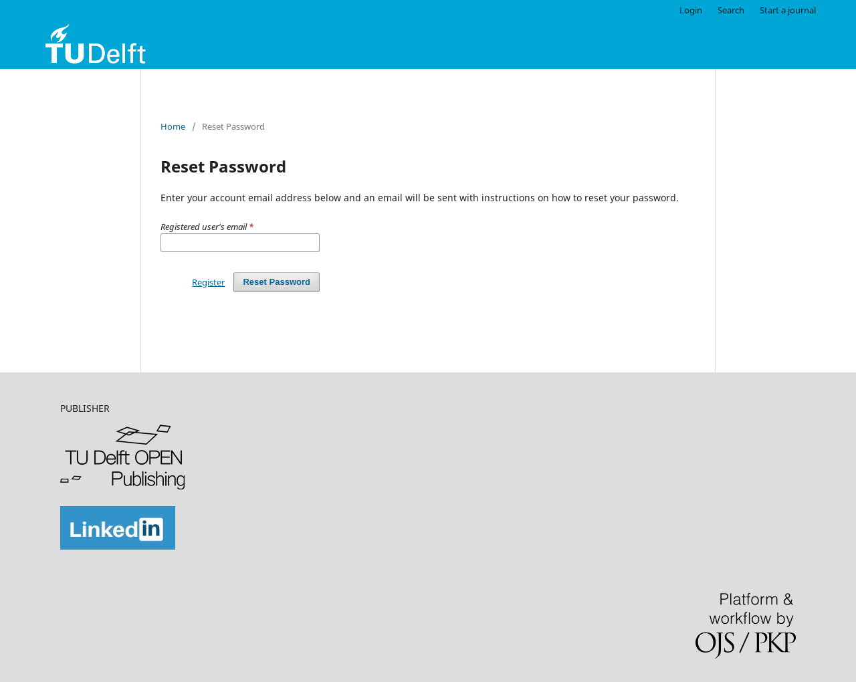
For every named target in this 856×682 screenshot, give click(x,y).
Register (208, 282)
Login (690, 10)
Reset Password (276, 282)
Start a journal (788, 10)
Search (731, 10)
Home (172, 126)
